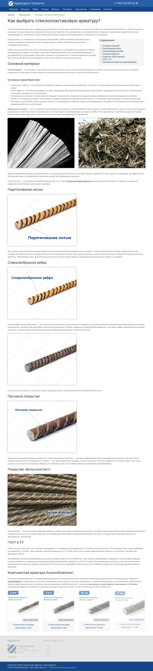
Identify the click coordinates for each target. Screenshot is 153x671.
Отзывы (44, 9)
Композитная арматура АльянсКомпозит (120, 62)
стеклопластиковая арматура (78, 181)
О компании (95, 9)
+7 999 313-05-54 (124, 3)
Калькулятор (81, 9)
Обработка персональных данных (62, 667)
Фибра (35, 9)
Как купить (67, 9)
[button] (143, 3)
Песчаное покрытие (111, 54)
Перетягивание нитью (112, 48)
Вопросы (56, 9)
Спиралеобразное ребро (113, 51)
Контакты (108, 9)
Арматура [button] (13, 9)
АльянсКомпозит (15, 581)
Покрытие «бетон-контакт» (114, 57)
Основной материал (111, 46)
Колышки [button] (25, 9)
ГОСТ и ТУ (107, 59)
